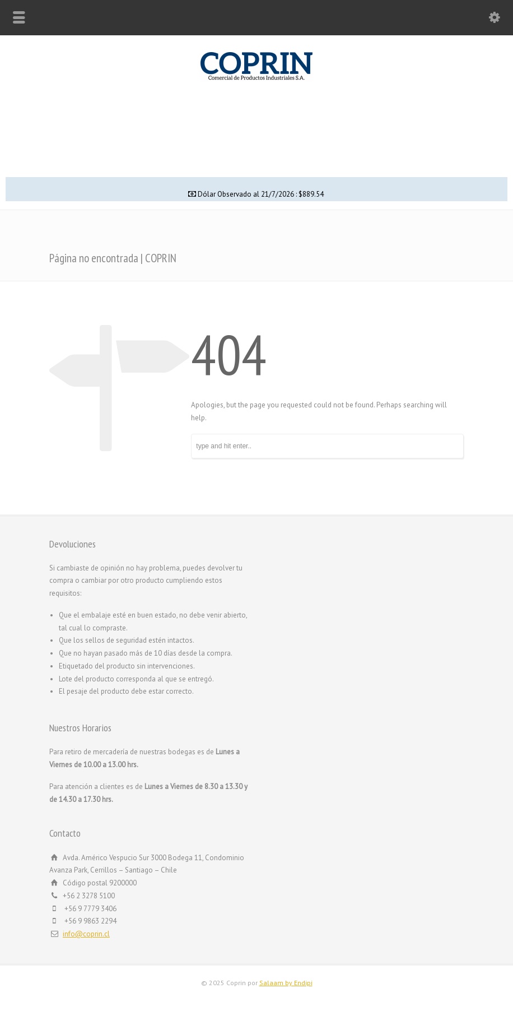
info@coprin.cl (86, 934)
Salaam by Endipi (286, 982)
